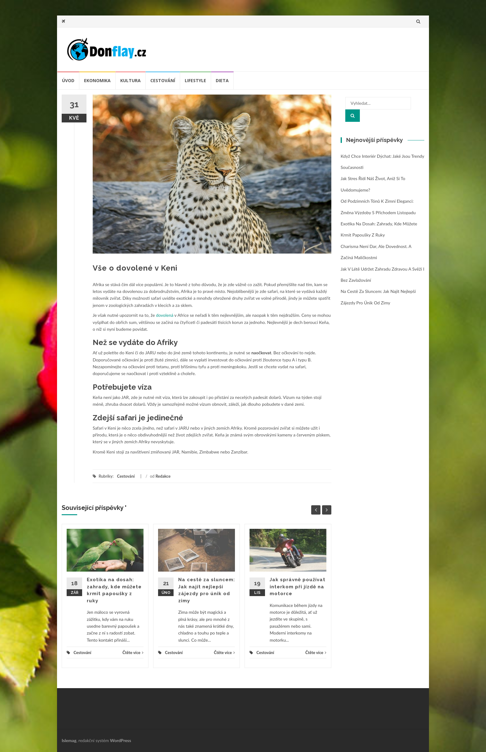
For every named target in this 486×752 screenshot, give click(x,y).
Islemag (69, 740)
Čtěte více (133, 652)
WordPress (120, 740)
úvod (68, 80)
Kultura (130, 80)
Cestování (162, 80)
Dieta (222, 80)
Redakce (163, 476)
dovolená (164, 315)
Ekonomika (97, 80)
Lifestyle (195, 80)
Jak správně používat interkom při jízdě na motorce (297, 586)
